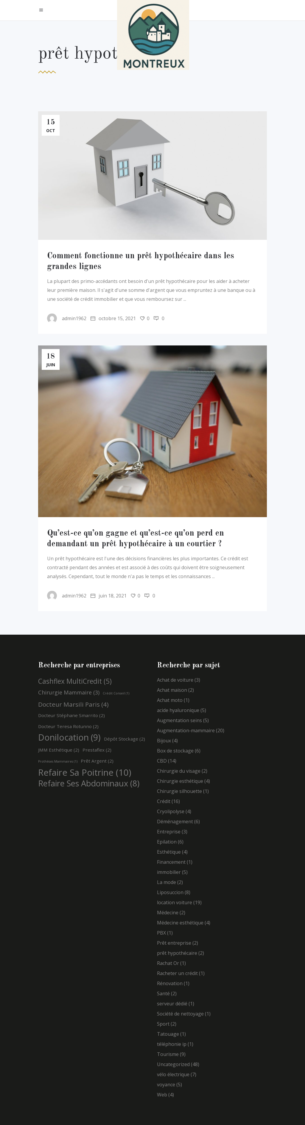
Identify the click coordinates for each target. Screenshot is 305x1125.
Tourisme (168, 1054)
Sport (163, 1024)
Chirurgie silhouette (179, 791)
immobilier (169, 872)
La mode (166, 882)
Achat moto (170, 700)
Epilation (167, 841)
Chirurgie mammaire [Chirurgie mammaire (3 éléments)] (68, 692)
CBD (162, 761)
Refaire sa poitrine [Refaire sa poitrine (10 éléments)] (84, 772)
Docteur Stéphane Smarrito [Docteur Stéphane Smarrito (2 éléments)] (71, 715)
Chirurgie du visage (178, 771)
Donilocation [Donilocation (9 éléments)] (69, 737)
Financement (171, 862)
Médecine (167, 912)
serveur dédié (172, 1003)
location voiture (174, 902)
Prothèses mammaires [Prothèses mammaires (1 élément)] (57, 761)
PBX (161, 933)
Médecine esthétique (180, 922)
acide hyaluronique (178, 710)
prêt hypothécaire (177, 953)
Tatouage (168, 1034)
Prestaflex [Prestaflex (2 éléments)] (97, 750)
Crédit (163, 801)
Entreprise (168, 831)
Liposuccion (170, 892)
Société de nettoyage (180, 1013)
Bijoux (164, 740)
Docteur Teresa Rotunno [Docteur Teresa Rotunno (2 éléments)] (68, 726)
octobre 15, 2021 (113, 318)
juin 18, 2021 (109, 595)
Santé (163, 993)
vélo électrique (173, 1074)
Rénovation (170, 983)
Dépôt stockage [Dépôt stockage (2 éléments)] (124, 739)
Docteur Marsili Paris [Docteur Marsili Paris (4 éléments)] (73, 704)
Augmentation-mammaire (186, 730)
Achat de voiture (175, 680)
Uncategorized (173, 1064)
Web (162, 1094)
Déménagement (175, 821)
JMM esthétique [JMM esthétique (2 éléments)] (58, 750)
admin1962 (66, 318)
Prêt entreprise (174, 943)
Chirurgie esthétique (180, 781)
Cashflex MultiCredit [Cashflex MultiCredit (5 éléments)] (75, 681)
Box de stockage (175, 750)
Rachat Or (168, 963)
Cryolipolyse (170, 811)
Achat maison (172, 690)
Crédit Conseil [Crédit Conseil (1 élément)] (116, 693)
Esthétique (169, 852)
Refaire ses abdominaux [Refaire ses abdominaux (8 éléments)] (88, 783)
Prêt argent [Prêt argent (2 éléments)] (97, 761)
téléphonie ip (171, 1044)
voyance (166, 1084)
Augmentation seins (179, 720)
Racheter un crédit (177, 973)
